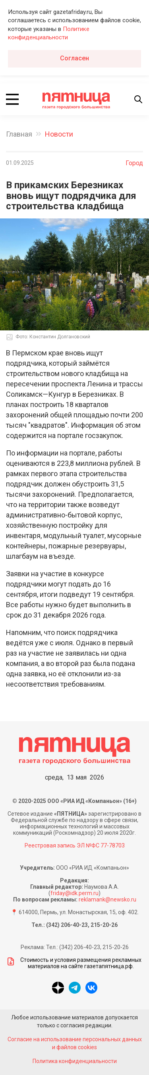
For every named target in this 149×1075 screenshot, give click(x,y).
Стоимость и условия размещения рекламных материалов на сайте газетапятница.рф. (73, 963)
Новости (59, 134)
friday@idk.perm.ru (74, 893)
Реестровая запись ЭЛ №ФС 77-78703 (75, 845)
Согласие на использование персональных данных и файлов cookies (75, 1043)
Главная (19, 134)
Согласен (74, 58)
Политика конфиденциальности (75, 1061)
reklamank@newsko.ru (107, 899)
